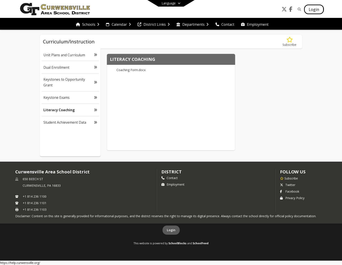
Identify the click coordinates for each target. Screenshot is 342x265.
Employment (173, 184)
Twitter (287, 185)
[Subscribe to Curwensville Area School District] (289, 178)
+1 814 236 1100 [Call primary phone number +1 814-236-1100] (34, 196)
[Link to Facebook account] (290, 10)
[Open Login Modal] (314, 9)
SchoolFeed (201, 243)
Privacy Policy (292, 198)
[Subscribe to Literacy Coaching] (289, 42)
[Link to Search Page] (298, 9)
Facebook (289, 191)
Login (171, 230)
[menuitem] (87, 24)
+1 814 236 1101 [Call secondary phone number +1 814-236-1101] (34, 203)
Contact (169, 178)
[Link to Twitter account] (284, 10)
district (171, 172)
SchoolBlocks (177, 243)
